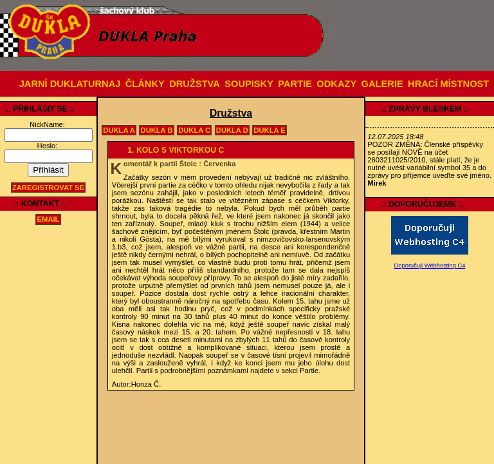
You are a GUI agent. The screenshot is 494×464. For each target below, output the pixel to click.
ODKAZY (336, 84)
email (48, 220)
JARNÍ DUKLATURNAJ (70, 84)
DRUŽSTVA (194, 84)
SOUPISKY (248, 84)
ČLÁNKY (145, 84)
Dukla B (157, 130)
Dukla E (269, 130)
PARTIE (295, 84)
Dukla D (232, 130)
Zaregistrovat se (48, 187)
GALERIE (382, 84)
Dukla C (194, 130)
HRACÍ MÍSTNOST (448, 84)
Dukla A (119, 130)
